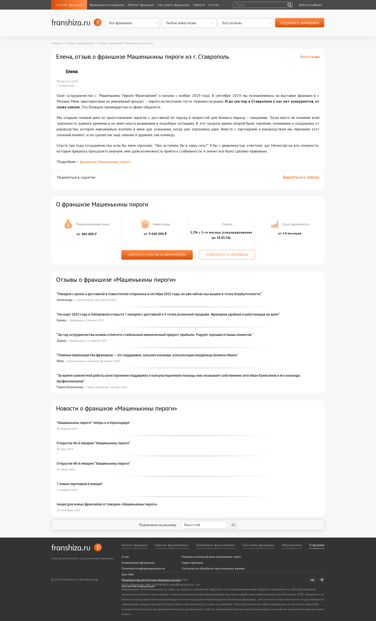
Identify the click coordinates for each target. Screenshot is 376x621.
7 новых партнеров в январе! (79, 483)
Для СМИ (128, 574)
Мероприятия (292, 545)
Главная (56, 43)
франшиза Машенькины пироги (105, 161)
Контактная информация (138, 586)
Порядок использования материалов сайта (211, 556)
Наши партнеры (192, 562)
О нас (125, 556)
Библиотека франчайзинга (215, 545)
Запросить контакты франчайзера (157, 254)
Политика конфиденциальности (143, 568)
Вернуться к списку (301, 177)
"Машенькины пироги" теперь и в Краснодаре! (93, 422)
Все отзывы (310, 57)
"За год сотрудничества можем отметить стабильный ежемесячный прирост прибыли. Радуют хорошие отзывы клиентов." (155, 334)
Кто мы (214, 5)
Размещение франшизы (138, 562)
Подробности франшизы (227, 254)
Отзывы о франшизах (79, 43)
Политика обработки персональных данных (151, 580)
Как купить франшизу (174, 5)
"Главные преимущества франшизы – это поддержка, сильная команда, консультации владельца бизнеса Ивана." (147, 355)
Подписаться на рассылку (183, 525)
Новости (199, 5)
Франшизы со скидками (107, 5)
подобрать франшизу (299, 23)
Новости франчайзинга (171, 545)
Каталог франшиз (69, 5)
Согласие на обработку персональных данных (213, 568)
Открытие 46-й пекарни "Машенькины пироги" (93, 443)
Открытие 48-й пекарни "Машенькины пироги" (93, 463)
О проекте (316, 545)
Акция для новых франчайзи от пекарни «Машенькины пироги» (107, 504)
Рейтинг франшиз (141, 5)
